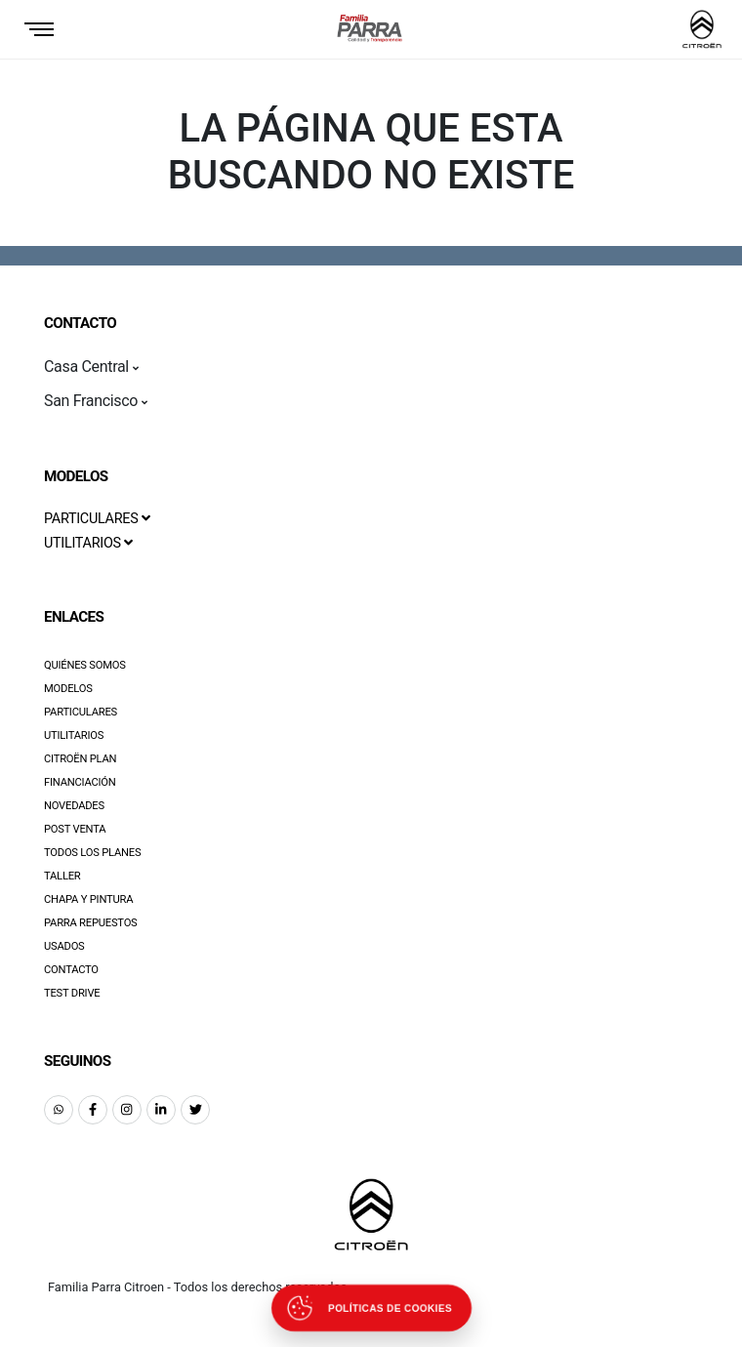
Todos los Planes (92, 852)
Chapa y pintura (88, 899)
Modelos (68, 688)
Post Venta (74, 829)
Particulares (80, 712)
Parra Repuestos (91, 923)
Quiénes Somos (85, 665)
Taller (62, 876)
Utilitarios (73, 735)
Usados (64, 946)
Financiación (80, 782)
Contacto (71, 969)
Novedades (74, 805)
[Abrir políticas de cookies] (371, 1308)
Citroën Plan (80, 759)
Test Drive (72, 993)
